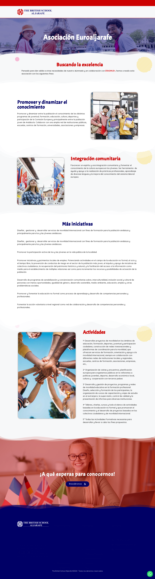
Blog (115, 12)
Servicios (104, 12)
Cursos (91, 12)
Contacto (125, 12)
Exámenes (79, 12)
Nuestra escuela (63, 12)
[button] (136, 12)
